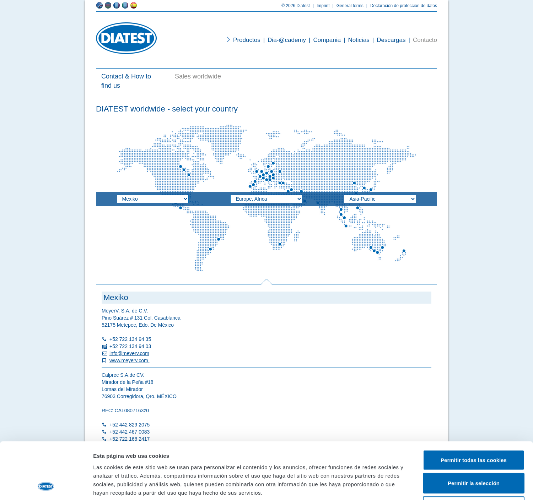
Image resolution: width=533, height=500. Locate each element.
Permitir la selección (474, 430)
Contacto (421, 40)
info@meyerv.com (129, 353)
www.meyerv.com (129, 360)
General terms (347, 5)
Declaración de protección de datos (400, 5)
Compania (323, 40)
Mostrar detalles (382, 486)
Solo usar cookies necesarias (473, 453)
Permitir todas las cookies (474, 407)
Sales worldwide (198, 76)
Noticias (355, 40)
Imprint (320, 5)
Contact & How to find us (126, 81)
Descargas (388, 40)
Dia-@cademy (283, 40)
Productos (246, 40)
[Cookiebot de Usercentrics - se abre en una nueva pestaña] (46, 486)
